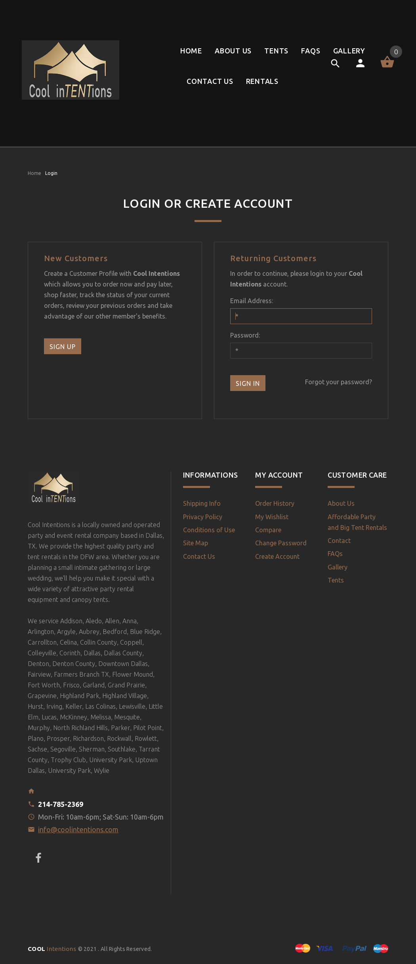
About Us (341, 503)
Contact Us (199, 556)
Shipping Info (202, 503)
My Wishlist (271, 516)
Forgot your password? (338, 381)
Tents (336, 580)
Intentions (53, 948)
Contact (339, 540)
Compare (268, 529)
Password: (245, 335)
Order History (274, 503)
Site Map (195, 543)
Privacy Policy (202, 516)
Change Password (281, 543)
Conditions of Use (209, 529)
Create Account (277, 556)
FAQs (335, 553)
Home (34, 173)
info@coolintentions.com (78, 829)
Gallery (337, 567)
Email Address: (251, 300)
